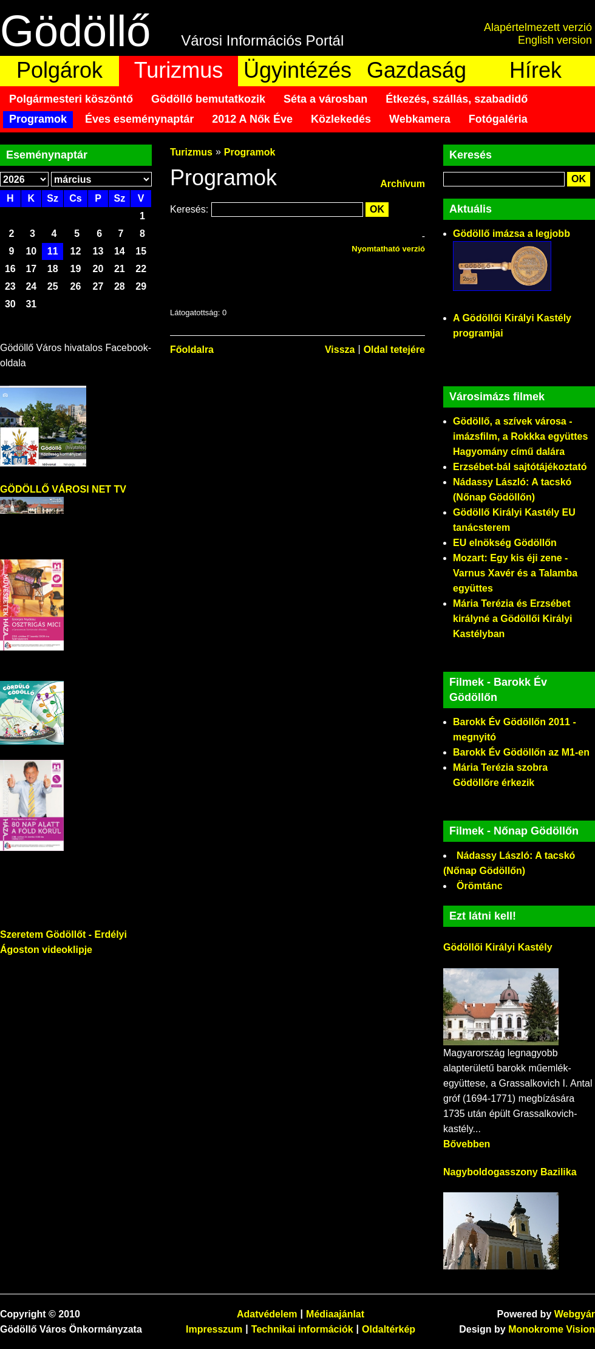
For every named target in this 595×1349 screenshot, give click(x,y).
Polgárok (59, 70)
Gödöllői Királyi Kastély (497, 947)
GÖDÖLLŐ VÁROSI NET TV (63, 489)
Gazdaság (416, 70)
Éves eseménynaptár (139, 119)
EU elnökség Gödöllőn (505, 543)
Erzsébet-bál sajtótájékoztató (520, 467)
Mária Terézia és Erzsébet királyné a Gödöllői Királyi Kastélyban (513, 618)
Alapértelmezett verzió (538, 27)
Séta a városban (325, 99)
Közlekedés (341, 119)
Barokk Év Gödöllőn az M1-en (521, 752)
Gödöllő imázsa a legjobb (511, 233)
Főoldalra (192, 349)
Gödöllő (75, 31)
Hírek (535, 70)
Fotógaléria (498, 119)
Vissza (340, 349)
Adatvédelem (267, 1314)
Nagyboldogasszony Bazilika (510, 1172)
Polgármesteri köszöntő (71, 99)
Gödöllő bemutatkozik (208, 99)
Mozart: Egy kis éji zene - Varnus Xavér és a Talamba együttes (515, 573)
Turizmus (178, 70)
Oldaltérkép (388, 1329)
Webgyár (574, 1314)
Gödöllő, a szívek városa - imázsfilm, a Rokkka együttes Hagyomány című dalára (520, 436)
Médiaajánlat (335, 1314)
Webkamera (419, 119)
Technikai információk (302, 1329)
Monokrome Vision (551, 1329)
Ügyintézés (297, 70)
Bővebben (466, 1144)
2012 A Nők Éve (252, 119)
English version (555, 40)
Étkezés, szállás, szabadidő (457, 99)
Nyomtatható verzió (388, 248)
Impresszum (214, 1329)
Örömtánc (480, 886)
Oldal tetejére (394, 349)
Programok (38, 119)
